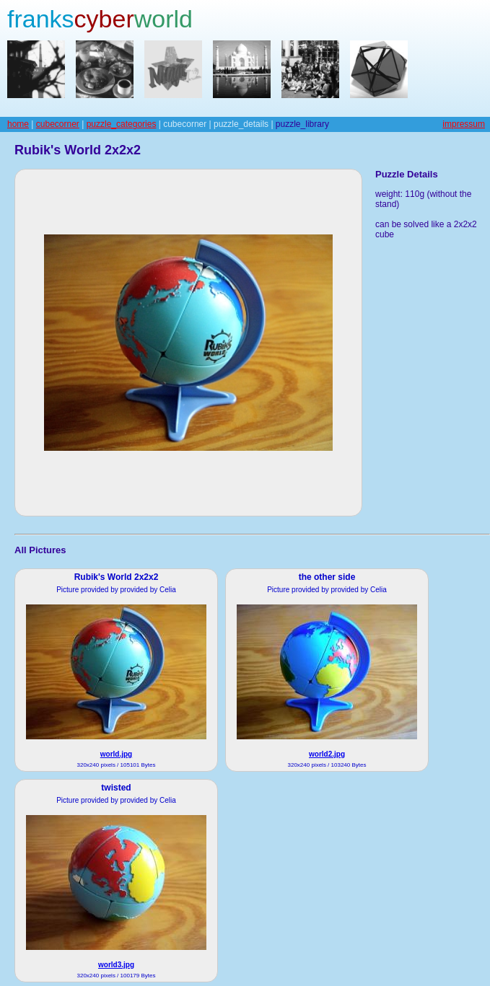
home (18, 124)
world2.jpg (327, 754)
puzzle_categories (122, 124)
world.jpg (116, 754)
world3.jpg (116, 965)
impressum (463, 124)
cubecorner (57, 124)
